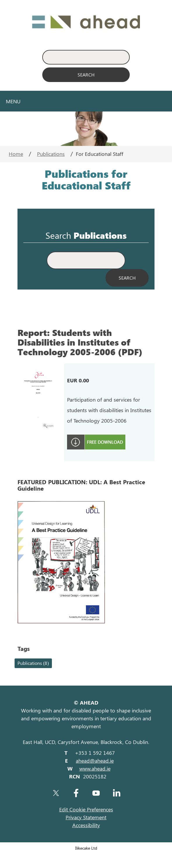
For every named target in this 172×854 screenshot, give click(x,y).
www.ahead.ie (94, 768)
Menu (13, 101)
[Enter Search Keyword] (86, 57)
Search (58, 235)
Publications (51, 153)
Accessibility (86, 825)
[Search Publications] (127, 278)
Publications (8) (33, 663)
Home (16, 153)
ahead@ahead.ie (95, 760)
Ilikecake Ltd (86, 847)
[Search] (86, 74)
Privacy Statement (86, 817)
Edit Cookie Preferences (86, 809)
